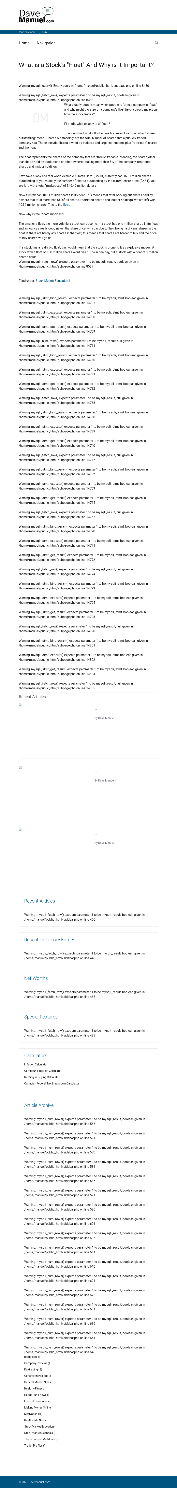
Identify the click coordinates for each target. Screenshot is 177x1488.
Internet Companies (36, 1401)
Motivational (32, 1413)
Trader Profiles (33, 1445)
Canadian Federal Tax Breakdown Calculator (51, 1083)
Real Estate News (35, 1420)
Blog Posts (30, 1356)
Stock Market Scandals (38, 1432)
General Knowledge (36, 1375)
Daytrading (31, 1369)
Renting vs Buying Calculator (42, 1077)
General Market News (37, 1382)
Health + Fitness (34, 1388)
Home (24, 43)
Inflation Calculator (36, 1064)
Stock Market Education (52, 281)
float (66, 205)
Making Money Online (37, 1407)
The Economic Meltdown (39, 1439)
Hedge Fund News (35, 1394)
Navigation (46, 43)
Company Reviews (35, 1363)
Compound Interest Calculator (43, 1070)
